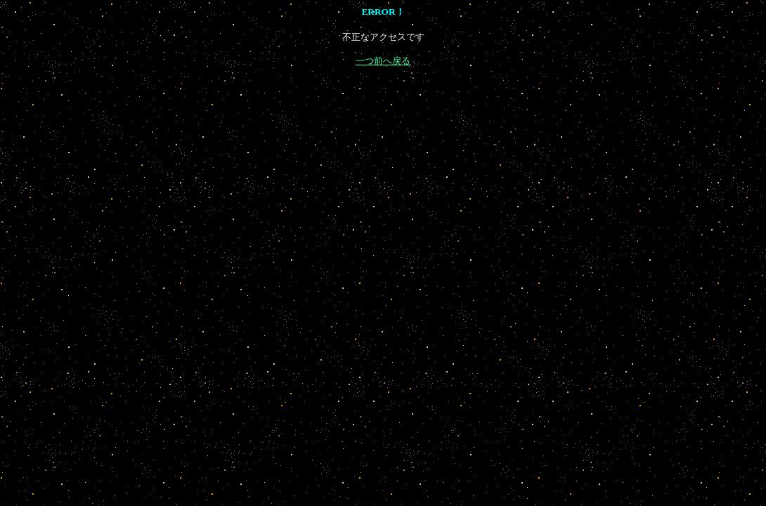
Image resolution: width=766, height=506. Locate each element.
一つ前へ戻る (383, 61)
